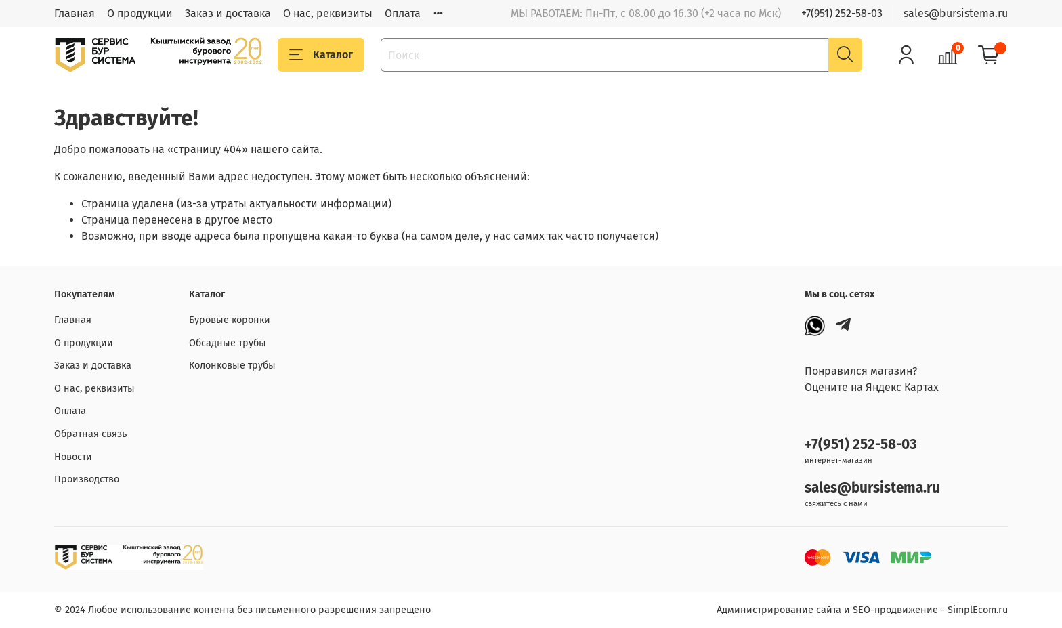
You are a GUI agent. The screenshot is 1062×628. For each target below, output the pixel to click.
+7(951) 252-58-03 (842, 13)
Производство (86, 479)
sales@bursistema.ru (956, 13)
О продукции (140, 13)
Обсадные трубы (227, 343)
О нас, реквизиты (328, 13)
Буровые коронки (229, 320)
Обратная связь (90, 434)
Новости (73, 457)
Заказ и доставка (228, 13)
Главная (74, 13)
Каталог (321, 55)
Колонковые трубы (232, 365)
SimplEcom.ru (978, 610)
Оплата (403, 13)
